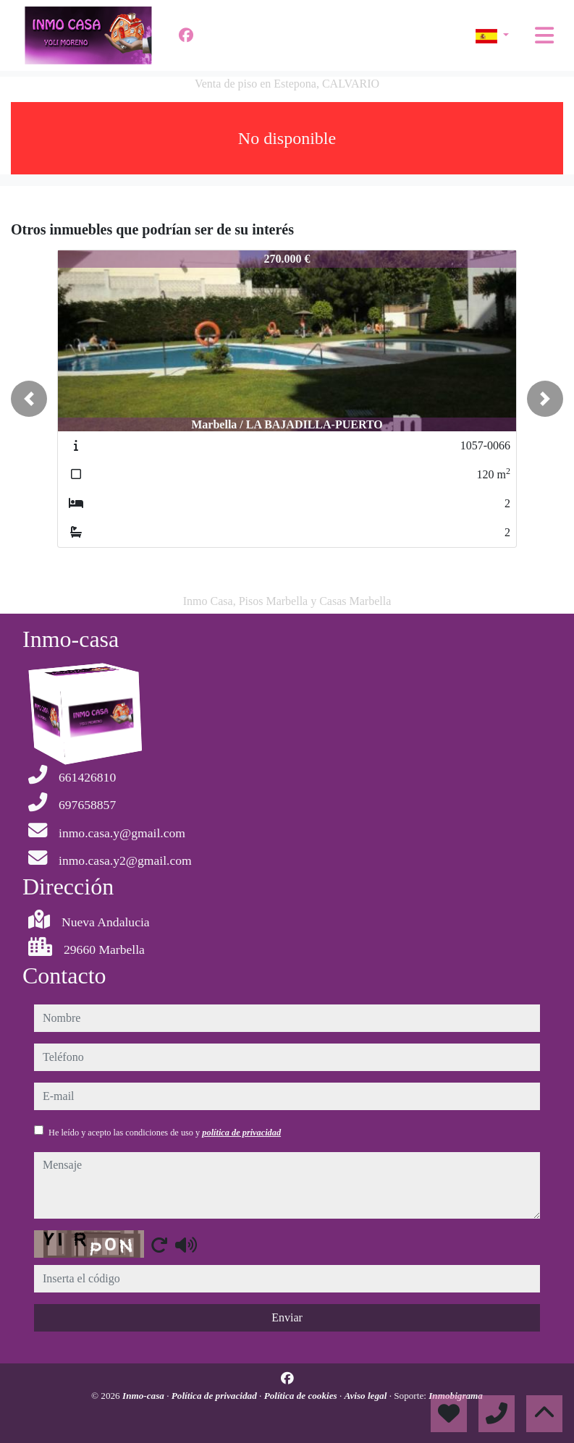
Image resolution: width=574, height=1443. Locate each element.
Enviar (287, 1317)
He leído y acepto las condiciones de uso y (164, 1132)
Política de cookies (301, 1395)
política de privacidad (241, 1132)
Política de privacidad (215, 1395)
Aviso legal (367, 1395)
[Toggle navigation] (544, 35)
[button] (29, 399)
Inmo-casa (144, 1395)
